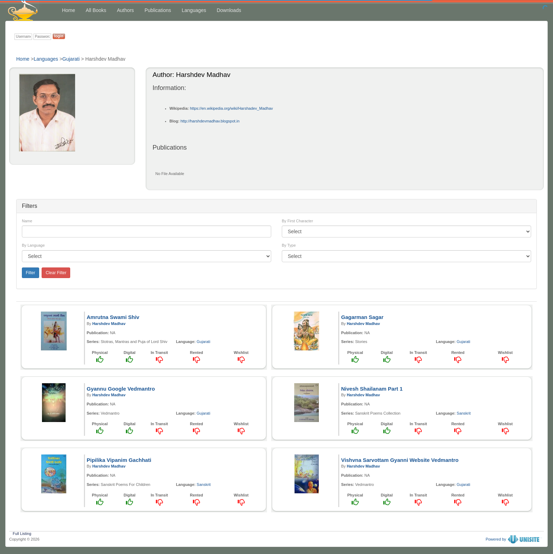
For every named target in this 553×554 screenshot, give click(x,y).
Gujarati (71, 59)
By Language (33, 245)
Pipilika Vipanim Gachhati (119, 460)
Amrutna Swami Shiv (113, 317)
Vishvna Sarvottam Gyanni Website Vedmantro (399, 460)
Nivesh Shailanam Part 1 (371, 389)
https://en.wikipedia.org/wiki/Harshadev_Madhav (231, 108)
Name (27, 221)
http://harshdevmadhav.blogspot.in (210, 121)
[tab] (276, 206)
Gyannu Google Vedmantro (121, 389)
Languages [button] (194, 10)
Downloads (229, 10)
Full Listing (22, 532)
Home (68, 10)
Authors (125, 10)
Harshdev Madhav (109, 323)
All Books (96, 10)
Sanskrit (464, 413)
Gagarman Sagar (362, 317)
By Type (289, 245)
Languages (46, 59)
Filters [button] (29, 206)
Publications (158, 10)
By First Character (297, 221)
